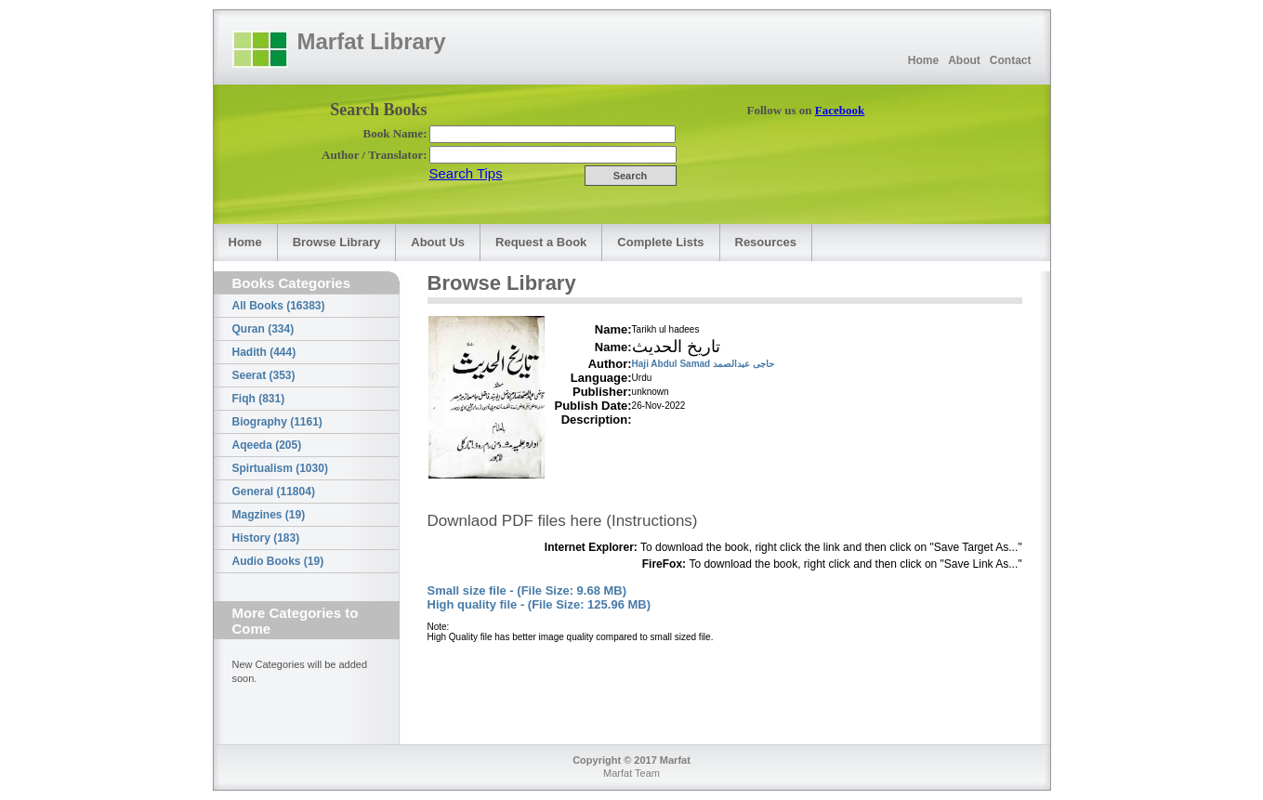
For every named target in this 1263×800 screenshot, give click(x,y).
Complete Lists (660, 242)
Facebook (839, 110)
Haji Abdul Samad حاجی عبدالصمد (703, 364)
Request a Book (540, 242)
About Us (438, 242)
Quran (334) (263, 328)
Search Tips (466, 173)
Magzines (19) (269, 514)
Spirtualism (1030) (280, 468)
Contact (1011, 60)
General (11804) (273, 491)
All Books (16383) (278, 305)
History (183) (266, 537)
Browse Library (337, 242)
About (964, 60)
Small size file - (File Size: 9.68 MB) (527, 590)
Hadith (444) (264, 352)
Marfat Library (371, 41)
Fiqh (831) (258, 398)
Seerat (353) (264, 375)
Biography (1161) (277, 421)
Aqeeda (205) (267, 445)
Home (923, 60)
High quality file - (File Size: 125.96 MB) (539, 604)
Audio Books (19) (278, 561)
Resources (765, 242)
